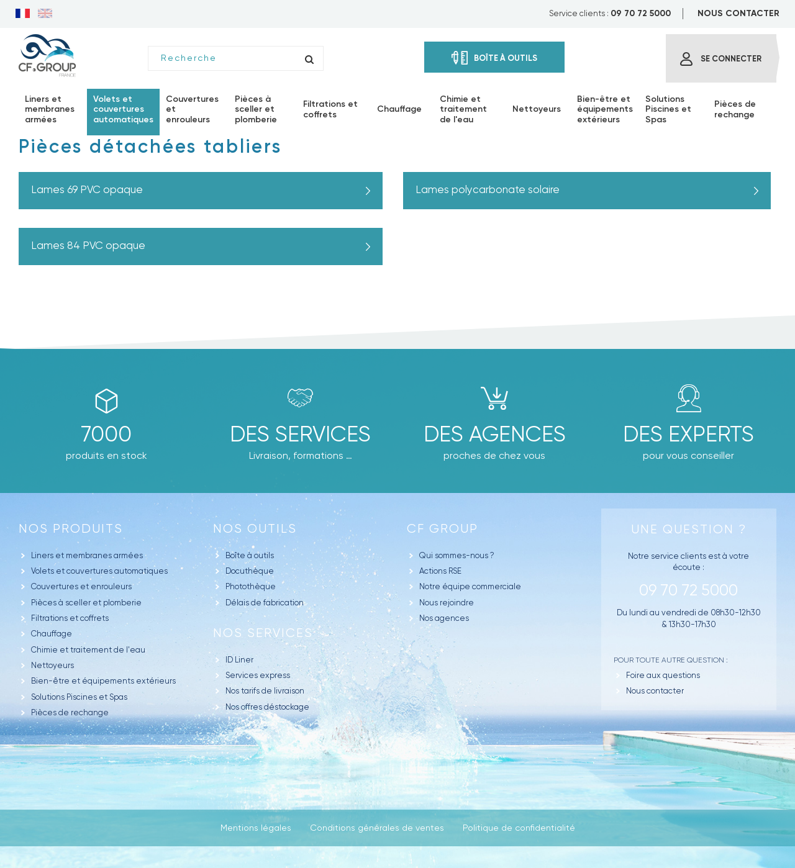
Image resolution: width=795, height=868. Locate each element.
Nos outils (255, 529)
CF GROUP (442, 529)
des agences (495, 434)
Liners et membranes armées (87, 555)
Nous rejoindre (446, 602)
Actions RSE (440, 571)
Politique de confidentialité (519, 828)
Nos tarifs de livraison (264, 690)
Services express (257, 675)
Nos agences (444, 618)
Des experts (688, 434)
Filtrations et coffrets (70, 618)
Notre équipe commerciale (470, 586)
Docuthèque (249, 571)
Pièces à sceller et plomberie (86, 602)
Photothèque (250, 586)
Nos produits (71, 529)
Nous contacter (655, 690)
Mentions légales (255, 828)
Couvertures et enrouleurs (81, 586)
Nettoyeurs (52, 665)
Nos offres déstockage (267, 707)
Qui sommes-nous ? (456, 555)
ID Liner (239, 659)
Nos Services (263, 633)
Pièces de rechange (70, 712)
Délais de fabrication (264, 602)
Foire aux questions (663, 675)
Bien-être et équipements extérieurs (103, 680)
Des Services (300, 434)
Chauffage (51, 633)
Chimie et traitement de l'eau (88, 649)
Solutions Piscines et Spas (79, 697)
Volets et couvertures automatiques (99, 571)
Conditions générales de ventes (377, 828)
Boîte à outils (249, 555)
